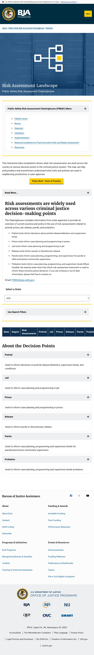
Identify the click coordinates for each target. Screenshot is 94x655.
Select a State (13, 289)
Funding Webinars (56, 556)
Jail (7, 377)
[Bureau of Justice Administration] (27, 607)
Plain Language (61, 633)
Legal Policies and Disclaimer (20, 639)
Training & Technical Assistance (17, 570)
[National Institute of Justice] (67, 607)
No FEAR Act (42, 639)
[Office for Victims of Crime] (47, 617)
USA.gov (84, 639)
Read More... (11, 192)
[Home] (24, 13)
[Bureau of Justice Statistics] (47, 608)
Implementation (22, 137)
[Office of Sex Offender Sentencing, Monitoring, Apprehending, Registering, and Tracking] (67, 617)
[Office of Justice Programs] (8, 14)
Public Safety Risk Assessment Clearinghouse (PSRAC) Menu (40, 108)
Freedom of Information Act (64, 639)
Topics (51, 570)
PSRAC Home (21, 118)
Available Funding (56, 513)
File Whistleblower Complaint (37, 633)
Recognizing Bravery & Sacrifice (17, 556)
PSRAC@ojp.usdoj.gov (23, 280)
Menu (88, 14)
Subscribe (7, 533)
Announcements (56, 550)
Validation (19, 133)
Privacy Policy (77, 633)
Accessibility (15, 633)
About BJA (7, 513)
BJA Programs (9, 550)
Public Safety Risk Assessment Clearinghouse (26, 28)
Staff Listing (8, 527)
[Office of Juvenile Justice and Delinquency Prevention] (26, 617)
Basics (18, 123)
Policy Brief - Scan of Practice (46, 181)
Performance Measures (59, 527)
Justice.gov (47, 645)
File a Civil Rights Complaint (61, 576)
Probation (10, 459)
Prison (8, 397)
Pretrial (8, 354)
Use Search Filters (17, 312)
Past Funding (54, 520)
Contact (6, 520)
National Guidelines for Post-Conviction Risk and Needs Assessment (47, 142)
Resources (19, 147)
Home (4, 28)
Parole (8, 436)
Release (9, 416)
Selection (49, 28)
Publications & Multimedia (60, 563)
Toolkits (6, 563)
